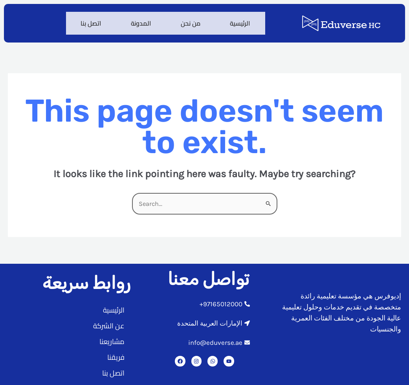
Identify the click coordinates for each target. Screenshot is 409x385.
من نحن (188, 21)
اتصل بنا (84, 21)
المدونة (136, 21)
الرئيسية (239, 21)
